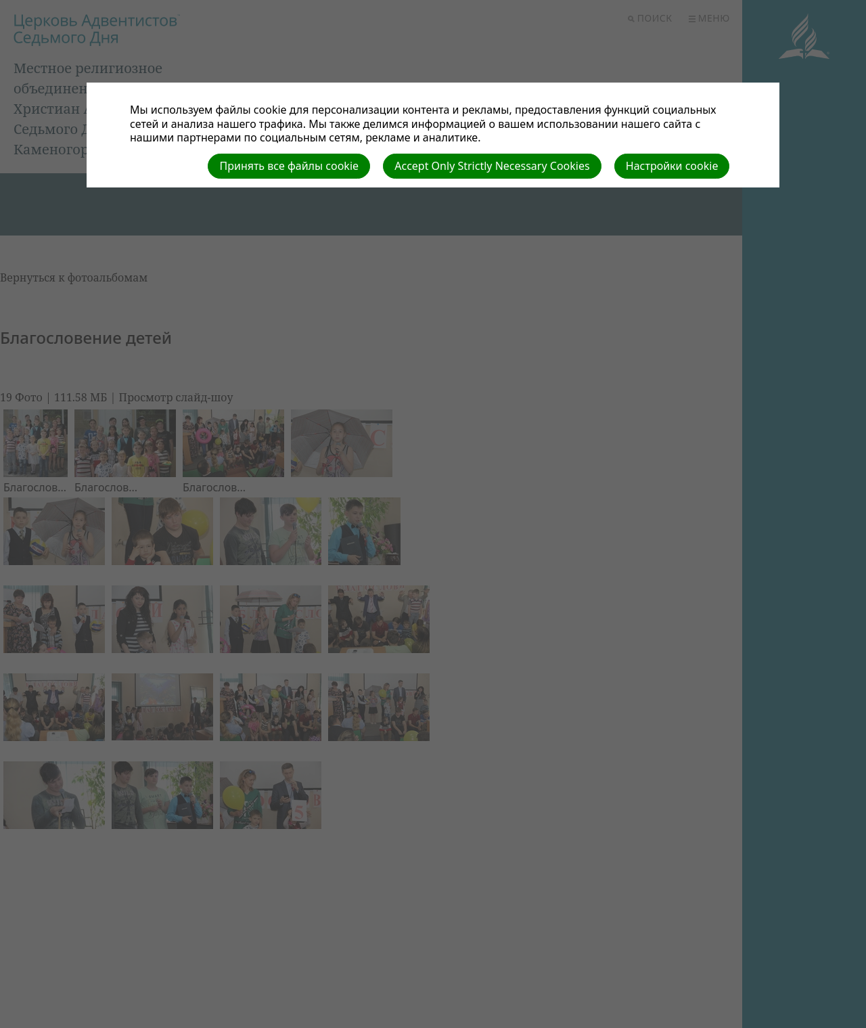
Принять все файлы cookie (289, 165)
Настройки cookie (672, 165)
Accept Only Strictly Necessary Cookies (491, 165)
